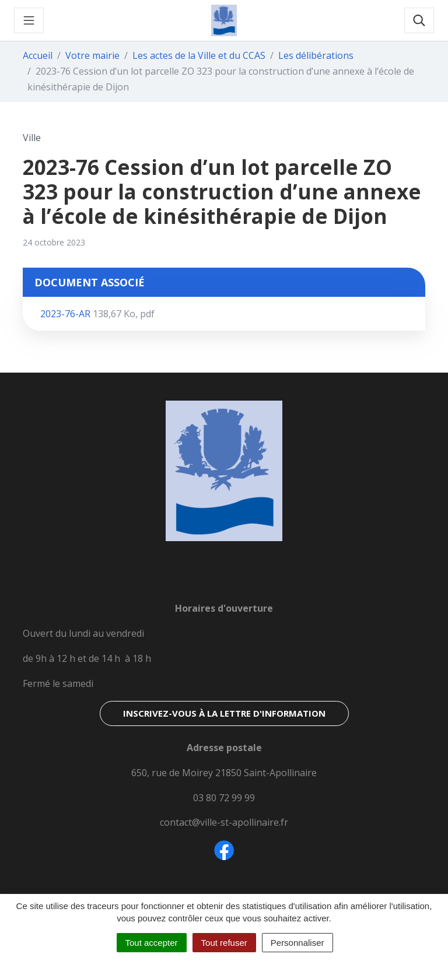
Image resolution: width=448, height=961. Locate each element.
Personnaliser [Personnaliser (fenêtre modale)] (297, 943)
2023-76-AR (97, 313)
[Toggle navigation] (29, 20)
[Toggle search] (419, 20)
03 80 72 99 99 (224, 797)
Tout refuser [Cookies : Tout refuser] (224, 943)
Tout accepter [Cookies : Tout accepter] (151, 943)
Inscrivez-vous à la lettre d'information (224, 713)
